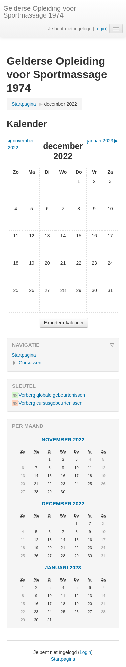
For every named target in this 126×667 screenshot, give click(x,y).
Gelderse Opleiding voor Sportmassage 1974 (39, 12)
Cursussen (30, 363)
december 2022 (60, 104)
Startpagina (24, 104)
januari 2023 (63, 567)
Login (100, 28)
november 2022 (63, 439)
